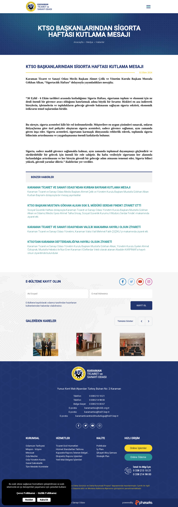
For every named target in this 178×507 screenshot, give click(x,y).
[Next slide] (148, 321)
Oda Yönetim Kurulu (35, 459)
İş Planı (100, 449)
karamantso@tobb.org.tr (96, 408)
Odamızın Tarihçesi (35, 445)
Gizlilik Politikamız (47, 493)
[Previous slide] (141, 321)
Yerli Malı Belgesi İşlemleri (69, 459)
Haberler (100, 42)
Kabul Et (44, 499)
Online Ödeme (138, 457)
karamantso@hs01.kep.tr (97, 412)
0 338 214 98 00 (97, 400)
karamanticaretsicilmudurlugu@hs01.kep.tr (96, 416)
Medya (89, 42)
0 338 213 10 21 (97, 396)
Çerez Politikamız (26, 493)
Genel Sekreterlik (34, 463)
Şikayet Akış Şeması (106, 452)
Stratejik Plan (102, 456)
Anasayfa (78, 42)
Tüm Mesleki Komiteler (37, 466)
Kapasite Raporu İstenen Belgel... (72, 452)
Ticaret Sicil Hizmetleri (67, 445)
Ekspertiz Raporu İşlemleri (69, 456)
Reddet (29, 499)
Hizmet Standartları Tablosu (70, 449)
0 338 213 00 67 (97, 404)
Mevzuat (30, 452)
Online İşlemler (138, 448)
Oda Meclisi (32, 456)
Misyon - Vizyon (34, 449)
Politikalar (101, 445)
